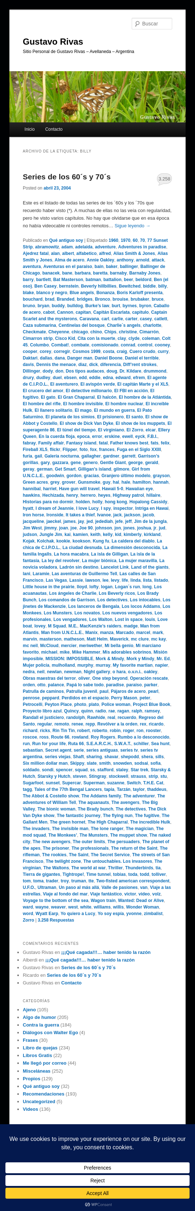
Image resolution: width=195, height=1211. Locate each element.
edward (123, 377)
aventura (32, 266)
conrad (128, 345)
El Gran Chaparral (76, 397)
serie (79, 750)
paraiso (134, 684)
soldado (31, 769)
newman (72, 671)
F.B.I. (152, 436)
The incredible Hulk (150, 822)
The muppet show (128, 835)
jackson (132, 514)
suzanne (115, 782)
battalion (112, 279)
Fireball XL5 (35, 449)
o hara (119, 671)
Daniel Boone (109, 358)
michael (49, 652)
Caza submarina (39, 325)
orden (29, 684)
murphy (85, 665)
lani (26, 573)
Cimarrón (148, 331)
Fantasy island (81, 443)
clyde (134, 338)
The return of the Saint (134, 848)
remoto (61, 724)
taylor (139, 789)
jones (129, 528)
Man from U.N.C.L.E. (62, 632)
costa (108, 351)
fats (154, 443)
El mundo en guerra (114, 410)
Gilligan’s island (94, 469)
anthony (124, 260)
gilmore (121, 469)
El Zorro (135, 429)
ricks (45, 730)
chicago (80, 331)
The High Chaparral (108, 822)
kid (118, 534)
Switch (134, 782)
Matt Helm (97, 639)
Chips (110, 331)
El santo (134, 416)
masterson (50, 639)
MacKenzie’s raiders (100, 626)
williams (102, 907)
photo (80, 704)
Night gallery (97, 671)
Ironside (54, 514)
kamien (80, 534)
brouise (120, 299)
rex (143, 724)
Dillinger (31, 371)
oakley (150, 671)
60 (135, 240)
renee (77, 724)
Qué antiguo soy (66, 240)
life (125, 580)
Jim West (32, 528)
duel (57, 377)
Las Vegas (56, 580)
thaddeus (156, 789)
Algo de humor (39, 1017)
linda (136, 580)
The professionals (90, 848)
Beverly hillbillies (98, 286)
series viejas (58, 756)
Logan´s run (127, 586)
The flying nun (117, 815)
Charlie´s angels (124, 325)
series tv (129, 750)
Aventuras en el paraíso (67, 266)
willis (118, 907)
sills (159, 756)
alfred (105, 253)
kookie (63, 541)
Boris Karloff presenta (139, 292)
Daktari (30, 358)
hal (116, 482)
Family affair (51, 443)
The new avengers (51, 841)
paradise (115, 684)
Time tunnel (98, 874)
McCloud (49, 645)
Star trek (139, 769)
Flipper (70, 449)
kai (67, 534)
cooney (162, 345)
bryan (44, 305)
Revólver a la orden (117, 724)
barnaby (118, 273)
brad (49, 299)
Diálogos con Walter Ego (50, 1032)
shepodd (130, 756)
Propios (31, 1078)
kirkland (152, 534)
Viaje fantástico (106, 894)
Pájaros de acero (128, 691)
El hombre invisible (83, 403)
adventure (105, 246)
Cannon (65, 312)
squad (81, 769)
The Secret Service (110, 854)
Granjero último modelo (125, 475)
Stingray (97, 776)
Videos (30, 1109)
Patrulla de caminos (43, 691)
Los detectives (112, 599)
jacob (148, 514)
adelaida (84, 246)
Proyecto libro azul (42, 711)
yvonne (133, 913)
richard (30, 730)
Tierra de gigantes (41, 874)
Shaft (78, 756)
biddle (149, 286)
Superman (94, 782)
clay (122, 338)
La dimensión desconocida (132, 547)
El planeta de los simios (70, 416)
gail (38, 456)
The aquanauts (94, 802)
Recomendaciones (43, 1094)
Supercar (71, 782)
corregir (62, 351)
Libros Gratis (37, 1055)
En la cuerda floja (57, 436)
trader (52, 880)
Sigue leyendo (133, 225)
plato (94, 704)
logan (107, 586)
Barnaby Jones (144, 273)
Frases (30, 1040)
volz (156, 894)
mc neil (30, 645)
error (97, 436)
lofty (93, 586)
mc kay (158, 639)
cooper (30, 351)
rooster (153, 730)
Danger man (79, 358)
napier (161, 665)
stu (163, 776)
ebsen (70, 377)
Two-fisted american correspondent (132, 880)
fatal (103, 443)
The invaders (36, 828)
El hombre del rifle (42, 403)
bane (67, 273)
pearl (153, 691)
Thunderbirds (139, 867)
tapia (109, 789)
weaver (58, 907)
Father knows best (129, 443)
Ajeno (29, 1009)
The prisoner (56, 848)
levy (115, 580)
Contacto (54, 129)
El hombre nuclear (124, 403)
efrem (139, 377)
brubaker (140, 299)
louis (150, 619)
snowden (122, 763)
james (69, 521)
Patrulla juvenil (81, 691)
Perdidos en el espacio (85, 697)
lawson (92, 580)
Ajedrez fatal (35, 253)
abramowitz (47, 246)
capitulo (140, 312)
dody (48, 371)
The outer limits (89, 841)
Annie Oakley (100, 260)
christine (128, 331)
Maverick (119, 639)
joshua (144, 528)
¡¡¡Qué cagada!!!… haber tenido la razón (106, 952)
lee (105, 580)
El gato (48, 397)
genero (90, 462)
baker (112, 266)
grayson (161, 475)
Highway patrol (128, 495)
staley (122, 769)
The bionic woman (57, 809)
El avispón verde (97, 384)
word (28, 913)
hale (126, 482)
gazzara (60, 462)
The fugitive (147, 815)
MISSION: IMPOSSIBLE (69, 658)
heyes (104, 495)
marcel (143, 632)
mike (64, 652)
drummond (155, 371)
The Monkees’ (62, 835)
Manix (91, 632)
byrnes (130, 305)
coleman (151, 338)
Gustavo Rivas (53, 41)
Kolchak (45, 541)
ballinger (129, 266)
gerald (151, 462)
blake (28, 292)
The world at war (88, 867)
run (26, 743)
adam (67, 246)
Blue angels (81, 292)
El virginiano (111, 429)
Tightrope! (73, 874)
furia (27, 456)
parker (150, 684)
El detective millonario (89, 390)
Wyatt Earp (46, 913)
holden (83, 501)
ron (139, 730)
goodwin (55, 475)
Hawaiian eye (139, 488)
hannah (161, 482)
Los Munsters (58, 612)
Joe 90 (86, 528)
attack (158, 260)
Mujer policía (36, 665)
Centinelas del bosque (82, 325)
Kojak (29, 541)
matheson (74, 639)
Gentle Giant (113, 462)
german (44, 469)
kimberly (132, 534)
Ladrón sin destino (78, 567)
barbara (82, 273)
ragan (123, 711)
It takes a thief (80, 514)
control (144, 345)
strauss (138, 776)
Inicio (30, 129)
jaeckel (53, 521)
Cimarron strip (38, 338)
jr (154, 528)
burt (116, 305)
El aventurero (64, 384)
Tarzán (124, 789)
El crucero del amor (43, 390)
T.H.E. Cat (153, 782)
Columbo (39, 345)
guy (106, 482)
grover (68, 482)
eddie (94, 377)
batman (93, 279)
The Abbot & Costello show (51, 795)
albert (68, 253)
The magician (140, 828)
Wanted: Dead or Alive (141, 900)
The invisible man (70, 828)
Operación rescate (149, 678)
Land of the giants (149, 567)
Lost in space (129, 619)
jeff (128, 521)
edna (108, 377)
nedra (29, 671)
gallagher (91, 456)
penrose (31, 697)
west (73, 907)
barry (28, 279)
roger (128, 730)
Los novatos (87, 612)
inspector (123, 508)
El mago (83, 410)
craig (122, 351)
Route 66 (60, 737)
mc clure (140, 639)
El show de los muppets (140, 423)
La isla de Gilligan (109, 554)
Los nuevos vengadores (127, 612)
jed (89, 521)
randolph (75, 717)
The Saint (78, 854)
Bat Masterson (68, 279)
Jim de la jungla (150, 521)
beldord (143, 279)
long (147, 586)
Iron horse (33, 514)
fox (93, 449)
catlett (160, 318)
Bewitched (129, 286)
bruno (29, 305)
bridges (84, 299)
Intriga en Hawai (152, 508)
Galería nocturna (61, 456)
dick (93, 364)
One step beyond (109, 678)
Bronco (102, 299)
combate (80, 345)
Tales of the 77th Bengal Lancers (68, 789)
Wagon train (103, 900)
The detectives (131, 809)
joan (63, 528)
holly (97, 501)
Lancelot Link (114, 567)
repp (90, 724)
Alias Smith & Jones (134, 253)
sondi (48, 769)
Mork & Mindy (110, 658)
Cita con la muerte (96, 338)
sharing (94, 756)
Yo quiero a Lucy (77, 913)
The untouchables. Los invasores (117, 861)
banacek (51, 273)
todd (144, 874)
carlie (117, 318)
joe (74, 528)
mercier (68, 645)
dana (60, 358)
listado (161, 580)
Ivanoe (104, 514)
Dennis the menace (56, 364)
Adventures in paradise (142, 246)
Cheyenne (58, 331)
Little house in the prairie (49, 586)
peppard (50, 697)
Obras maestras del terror (49, 678)
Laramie (41, 573)
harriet (49, 488)
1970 (126, 240)
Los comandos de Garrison (67, 599)
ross (43, 737)
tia (158, 867)
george (135, 462)
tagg (27, 789)
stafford (105, 769)
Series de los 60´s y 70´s (67, 176)
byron (145, 305)
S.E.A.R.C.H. (99, 743)
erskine (112, 436)
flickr (55, 449)
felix (165, 443)
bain (98, 266)
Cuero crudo (142, 351)
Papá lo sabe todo (85, 684)
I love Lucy (87, 508)
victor (130, 894)
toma (38, 880)
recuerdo (127, 717)
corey (45, 351)
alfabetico (86, 253)
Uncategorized (39, 1101)
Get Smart (65, 469)
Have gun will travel (79, 488)
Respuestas (56, 920)
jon (117, 528)
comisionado (105, 345)
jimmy (50, 528)
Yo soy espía (111, 913)
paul (104, 691)
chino (96, 331)
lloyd (82, 586)
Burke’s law (97, 305)
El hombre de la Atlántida (145, 397)
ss (92, 769)
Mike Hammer (86, 652)
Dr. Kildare (130, 371)
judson (30, 534)
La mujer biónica (99, 560)
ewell (127, 436)
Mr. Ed (163, 658)
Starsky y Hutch (54, 776)
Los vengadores (70, 619)
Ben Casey (45, 286)
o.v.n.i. (134, 671)
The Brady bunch (95, 809)
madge (131, 626)
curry (163, 351)
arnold (142, 260)
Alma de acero (69, 260)
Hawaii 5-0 (112, 488)
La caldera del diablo (132, 541)
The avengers (125, 802)
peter (145, 697)
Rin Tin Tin (63, 730)
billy (162, 286)
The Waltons (56, 867)
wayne (42, 907)
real (111, 717)
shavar (111, 756)
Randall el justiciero (43, 717)
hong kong (116, 501)
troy (65, 880)
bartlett (43, 279)
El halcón (106, 397)
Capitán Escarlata (111, 312)
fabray (29, 443)
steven (79, 776)
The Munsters (94, 835)
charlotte (152, 325)
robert (83, 730)
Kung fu (101, 541)
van (144, 887)
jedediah (104, 521)
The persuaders (123, 841)
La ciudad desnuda (82, 547)
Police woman (115, 704)
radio (101, 711)
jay (81, 521)
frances (107, 449)
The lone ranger (107, 828)
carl (105, 318)
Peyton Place (58, 704)
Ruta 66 (76, 743)
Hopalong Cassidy (149, 501)
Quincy (71, 711)
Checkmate (34, 331)
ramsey (152, 711)
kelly (108, 534)
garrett (128, 456)
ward (28, 907)
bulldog (75, 305)
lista (147, 580)
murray (103, 665)
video (144, 894)
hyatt (28, 508)
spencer (64, 769)
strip (153, 776)
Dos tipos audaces (85, 371)
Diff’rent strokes (139, 364)
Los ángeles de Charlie (73, 593)
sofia (156, 763)
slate (92, 763)
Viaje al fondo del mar (65, 894)
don (59, 371)
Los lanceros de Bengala (93, 606)
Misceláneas (37, 1071)
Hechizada (53, 495)
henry (72, 495)
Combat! (60, 345)
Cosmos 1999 (86, 351)
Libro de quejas (40, 1048)
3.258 (164, 179)
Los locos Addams (141, 606)
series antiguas (102, 750)
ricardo (156, 724)
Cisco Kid (65, 338)
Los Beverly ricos (117, 593)
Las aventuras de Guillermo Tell (84, 573)
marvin (30, 639)
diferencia (110, 364)
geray (28, 469)
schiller (141, 743)
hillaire (154, 495)
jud (162, 528)
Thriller (115, 867)
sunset (53, 782)
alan (55, 253)
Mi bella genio (119, 645)
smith (105, 763)
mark (158, 632)
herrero (88, 495)
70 (142, 240)
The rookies (54, 854)
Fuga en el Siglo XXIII (139, 449)
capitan (83, 312)
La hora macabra (71, 554)
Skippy (77, 763)
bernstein (69, 286)
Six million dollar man (45, 763)
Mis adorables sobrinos (127, 652)
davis (28, 364)
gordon (74, 475)
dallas (46, 358)
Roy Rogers (103, 737)
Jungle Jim (50, 534)
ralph (137, 711)
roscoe (30, 737)
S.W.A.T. (122, 743)
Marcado (124, 632)
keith (95, 534)
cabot (49, 312)
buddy (58, 305)
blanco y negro (51, 292)
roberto (99, 730)
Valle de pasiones (119, 887)
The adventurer (139, 795)
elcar (150, 429)
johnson (103, 528)
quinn (87, 711)
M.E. (72, 626)
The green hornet (67, 822)
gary (45, 462)
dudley (43, 377)
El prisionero (110, 416)
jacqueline (33, 521)
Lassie (76, 580)
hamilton (142, 482)
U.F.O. (29, 887)
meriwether (90, 645)
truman (78, 880)
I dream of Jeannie (54, 508)
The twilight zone (63, 861)
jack (117, 514)
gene (76, 462)
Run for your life (49, 743)
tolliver (159, 874)
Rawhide (96, 717)
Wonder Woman (142, 907)
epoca (83, 436)
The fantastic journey (79, 815)
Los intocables (145, 599)
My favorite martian (133, 665)
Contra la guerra (41, 1025)
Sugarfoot (33, 782)
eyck (140, 436)
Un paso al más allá (79, 887)
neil (40, 671)
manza (106, 632)
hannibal (32, 488)
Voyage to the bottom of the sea (55, 900)
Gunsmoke (89, 482)
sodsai (141, 763)
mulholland (63, 665)
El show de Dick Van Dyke (86, 423)
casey (146, 318)
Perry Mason (124, 697)
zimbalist (153, 913)
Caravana (89, 318)
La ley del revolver (61, 560)
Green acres (35, 482)
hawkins (31, 495)
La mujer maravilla (138, 560)
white (86, 907)
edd (82, 377)
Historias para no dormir (48, 501)
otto (41, 684)
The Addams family (101, 795)
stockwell (118, 776)
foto (84, 449)
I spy (106, 508)
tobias (119, 874)
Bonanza (105, 292)
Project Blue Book (151, 704)
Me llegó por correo (45, 1063)
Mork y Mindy (140, 658)
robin (115, 730)
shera (147, 756)
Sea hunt (160, 743)
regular (44, 724)
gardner (111, 456)
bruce (158, 299)
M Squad (57, 626)
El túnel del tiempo (76, 429)
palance (56, 684)
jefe (119, 521)
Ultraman (47, 887)
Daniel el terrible (141, 358)
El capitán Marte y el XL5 (142, 384)
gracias (91, 475)
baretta (100, 273)
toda (132, 874)
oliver (84, 678)
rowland (80, 737)
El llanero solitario (53, 410)
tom (27, 880)
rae (112, 711)
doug (111, 371)
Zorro (28, 920)
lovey (40, 626)
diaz (82, 364)
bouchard (33, 299)
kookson (81, 541)
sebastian (33, 750)
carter (131, 318)
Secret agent (58, 750)
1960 (113, 240)
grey (54, 482)
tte (91, 880)
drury (28, 377)
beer (128, 279)
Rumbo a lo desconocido (143, 737)
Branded (66, 299)
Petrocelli (32, 704)
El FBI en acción (131, 390)
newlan (54, 671)
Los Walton (100, 619)
